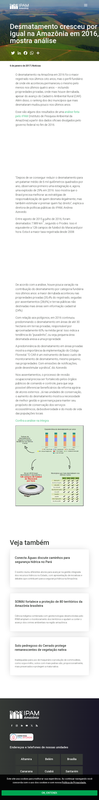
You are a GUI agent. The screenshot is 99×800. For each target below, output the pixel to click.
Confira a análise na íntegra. (32, 420)
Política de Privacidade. (74, 782)
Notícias (36, 65)
